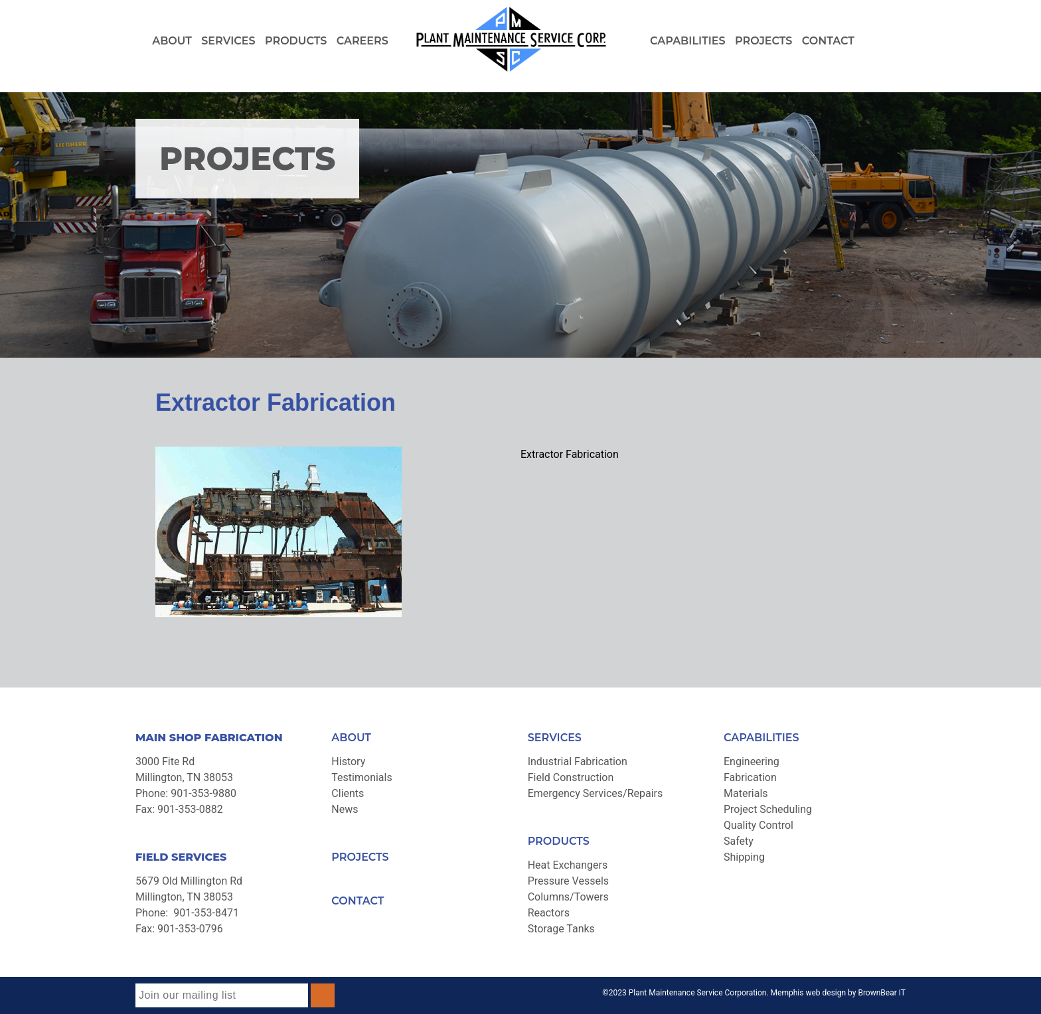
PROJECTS (359, 857)
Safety (739, 841)
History (348, 761)
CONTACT (357, 901)
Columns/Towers (568, 897)
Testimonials (361, 777)
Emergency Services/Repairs (595, 793)
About (172, 41)
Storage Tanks (561, 928)
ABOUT (351, 737)
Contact (828, 41)
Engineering (751, 761)
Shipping (744, 857)
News (344, 809)
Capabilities (688, 41)
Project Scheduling (768, 809)
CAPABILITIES (761, 737)
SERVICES (555, 737)
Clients (347, 793)
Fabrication (750, 777)
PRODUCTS (559, 841)
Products (296, 41)
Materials (746, 793)
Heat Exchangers (568, 865)
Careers (362, 41)
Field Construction (571, 777)
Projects (763, 41)
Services (228, 41)
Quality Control (758, 825)
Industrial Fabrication (577, 761)
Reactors (549, 912)
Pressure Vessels (568, 881)
